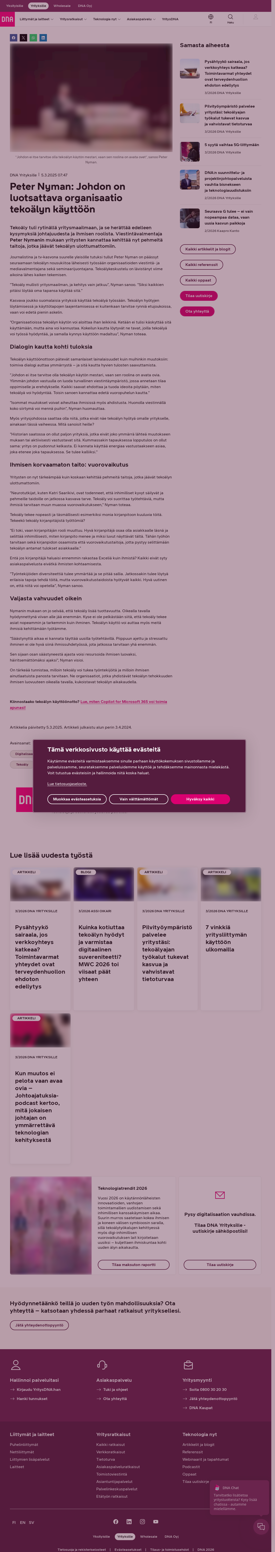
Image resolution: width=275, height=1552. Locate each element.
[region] (139, 776)
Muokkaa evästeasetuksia (77, 799)
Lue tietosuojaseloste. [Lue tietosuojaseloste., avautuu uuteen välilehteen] (67, 783)
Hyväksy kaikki (200, 799)
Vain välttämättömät (138, 799)
